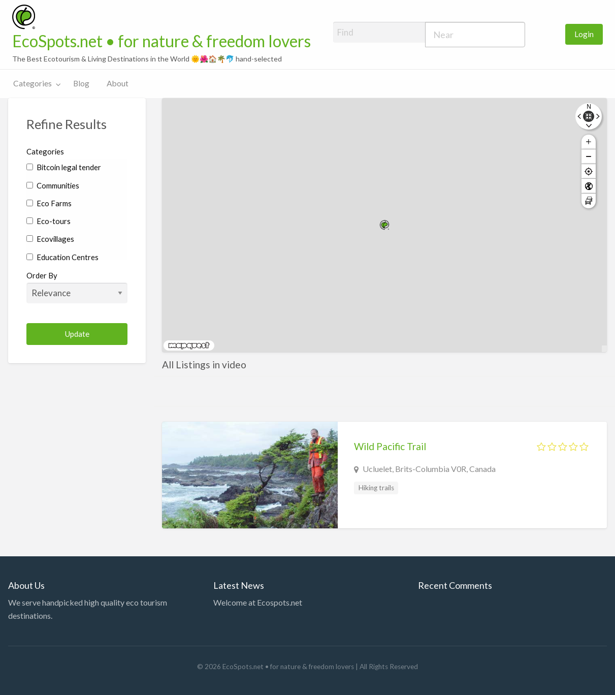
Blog (81, 83)
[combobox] (475, 34)
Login (584, 34)
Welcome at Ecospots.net (257, 602)
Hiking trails (376, 488)
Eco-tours (48, 221)
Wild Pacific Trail (390, 446)
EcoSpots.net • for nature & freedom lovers (161, 41)
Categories (32, 83)
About (117, 83)
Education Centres (62, 257)
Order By (76, 287)
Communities (52, 185)
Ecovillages (50, 238)
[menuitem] (584, 34)
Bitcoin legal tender (63, 167)
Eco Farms (49, 203)
